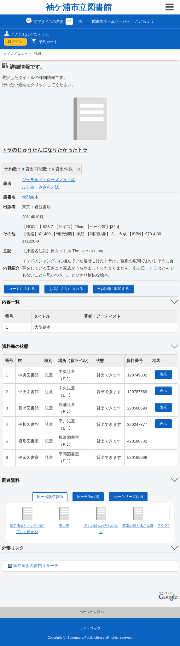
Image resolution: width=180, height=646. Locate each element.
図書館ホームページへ (111, 21)
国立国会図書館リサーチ (33, 566)
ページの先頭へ (91, 612)
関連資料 (11, 480)
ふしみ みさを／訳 (40, 187)
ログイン (15, 41)
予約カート (48, 42)
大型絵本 (30, 197)
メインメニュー (15, 53)
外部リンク (13, 547)
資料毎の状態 (15, 346)
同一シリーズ (128, 496)
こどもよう (144, 21)
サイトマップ (90, 628)
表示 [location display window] (163, 374)
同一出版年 (50, 496)
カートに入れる (22, 289)
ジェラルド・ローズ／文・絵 (48, 180)
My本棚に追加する (113, 289)
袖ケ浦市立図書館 (79, 7)
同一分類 (88, 496)
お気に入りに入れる (66, 289)
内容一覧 (11, 301)
